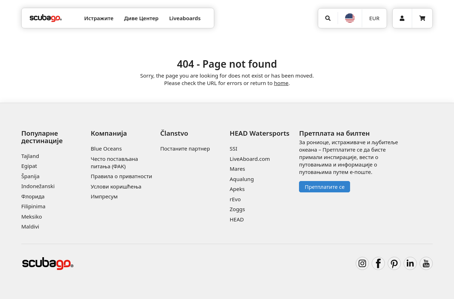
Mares (237, 168)
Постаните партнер (185, 148)
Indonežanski (38, 186)
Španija (30, 176)
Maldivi (30, 226)
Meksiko (31, 216)
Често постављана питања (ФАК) (114, 162)
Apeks (236, 188)
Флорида (33, 196)
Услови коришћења (116, 186)
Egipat (29, 165)
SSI (233, 148)
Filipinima (33, 206)
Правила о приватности (121, 176)
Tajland (30, 155)
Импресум (104, 196)
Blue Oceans (106, 148)
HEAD (236, 219)
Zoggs (237, 209)
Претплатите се (324, 186)
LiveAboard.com (249, 158)
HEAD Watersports (259, 133)
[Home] (46, 18)
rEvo (234, 199)
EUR (374, 18)
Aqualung (241, 178)
